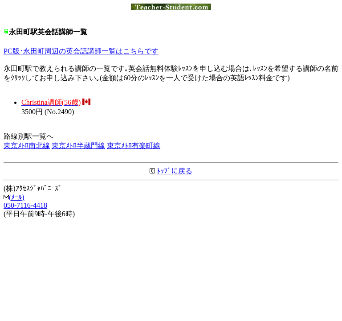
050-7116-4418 (25, 205)
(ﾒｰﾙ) (14, 197)
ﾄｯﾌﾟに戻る (174, 171)
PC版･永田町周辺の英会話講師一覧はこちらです (81, 51)
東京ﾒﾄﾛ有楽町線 (133, 145)
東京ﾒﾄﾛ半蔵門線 (78, 145)
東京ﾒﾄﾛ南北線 (27, 145)
